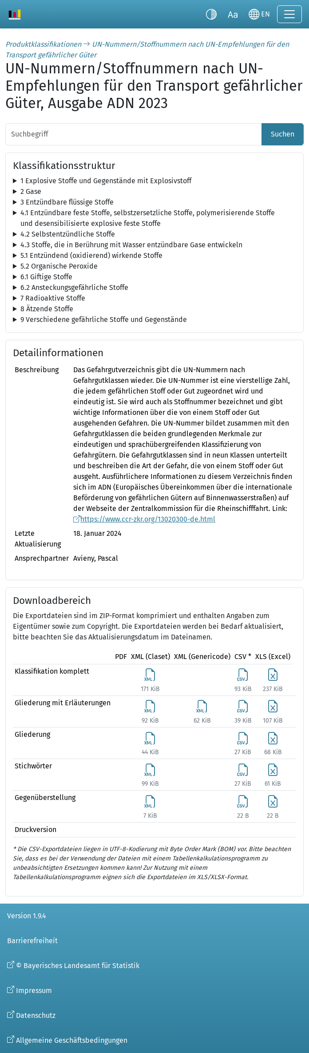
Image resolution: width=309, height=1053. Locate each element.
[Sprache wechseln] (259, 14)
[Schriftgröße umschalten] (232, 14)
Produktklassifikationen (43, 44)
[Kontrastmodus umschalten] (211, 14)
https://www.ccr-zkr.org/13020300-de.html (147, 519)
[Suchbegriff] (133, 134)
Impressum (34, 990)
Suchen (282, 134)
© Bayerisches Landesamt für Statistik (77, 965)
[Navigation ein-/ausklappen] (289, 14)
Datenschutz (35, 1015)
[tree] (154, 181)
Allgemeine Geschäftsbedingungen (71, 1040)
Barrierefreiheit (32, 940)
